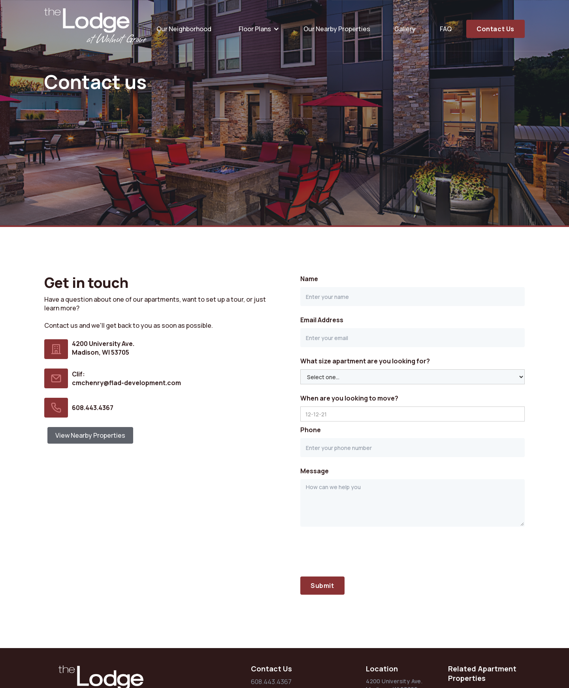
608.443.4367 (92, 407)
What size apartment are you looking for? (365, 361)
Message (314, 471)
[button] (257, 29)
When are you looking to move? (349, 398)
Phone (310, 429)
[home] (95, 25)
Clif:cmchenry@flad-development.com (126, 378)
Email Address (321, 320)
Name (309, 278)
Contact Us (495, 29)
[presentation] (360, 551)
